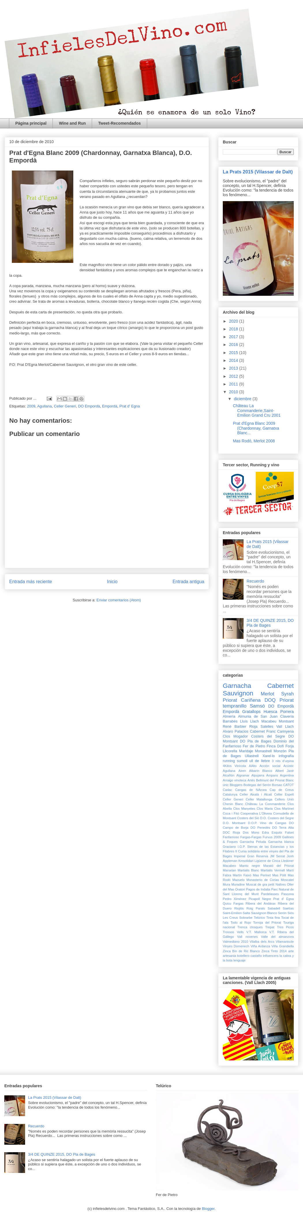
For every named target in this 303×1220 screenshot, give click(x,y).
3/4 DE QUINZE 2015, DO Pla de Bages (270, 623)
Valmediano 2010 (235, 941)
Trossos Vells (233, 932)
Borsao (277, 785)
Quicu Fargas (233, 903)
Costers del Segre (268, 736)
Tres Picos (285, 927)
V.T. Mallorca (256, 932)
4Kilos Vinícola (234, 766)
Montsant (286, 721)
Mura (226, 884)
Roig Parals (255, 908)
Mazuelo (238, 880)
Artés (251, 780)
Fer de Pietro (254, 746)
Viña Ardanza (260, 946)
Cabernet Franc (263, 731)
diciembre (243, 398)
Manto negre (250, 865)
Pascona (287, 894)
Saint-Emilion (232, 913)
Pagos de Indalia (258, 889)
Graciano (229, 846)
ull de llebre (259, 761)
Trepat (269, 927)
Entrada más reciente (30, 581)
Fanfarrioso (231, 837)
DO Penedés (260, 827)
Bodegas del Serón (257, 785)
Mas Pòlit (279, 875)
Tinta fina (273, 917)
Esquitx (277, 832)
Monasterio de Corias (262, 880)
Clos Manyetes (244, 808)
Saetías (288, 908)
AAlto (253, 766)
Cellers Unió (284, 799)
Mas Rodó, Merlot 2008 (254, 441)
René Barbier (234, 727)
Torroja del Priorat (267, 922)
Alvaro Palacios (235, 731)
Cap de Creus (282, 789)
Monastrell (263, 751)
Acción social (269, 766)
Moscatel (287, 880)
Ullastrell (252, 756)
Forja (289, 746)
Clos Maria (265, 808)
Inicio (112, 581)
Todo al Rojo (241, 922)
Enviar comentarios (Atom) (118, 600)
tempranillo (234, 706)
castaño (256, 955)
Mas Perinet (262, 875)
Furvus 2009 (272, 837)
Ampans (272, 775)
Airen (242, 770)
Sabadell (274, 908)
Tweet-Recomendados (119, 123)
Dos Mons (251, 832)
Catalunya (230, 794)
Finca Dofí (275, 746)
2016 (234, 344)
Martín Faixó (242, 875)
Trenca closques (250, 927)
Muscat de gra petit (260, 884)
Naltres (281, 884)
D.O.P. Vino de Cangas (267, 823)
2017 (234, 336)
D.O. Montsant (234, 823)
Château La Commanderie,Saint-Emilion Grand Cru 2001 (256, 410)
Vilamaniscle (285, 941)
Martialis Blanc (248, 870)
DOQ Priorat (279, 700)
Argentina (287, 775)
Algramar (242, 775)
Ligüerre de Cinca (267, 860)
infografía (286, 756)
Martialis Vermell (273, 870)
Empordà (109, 406)
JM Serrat (277, 856)
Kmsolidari (245, 860)
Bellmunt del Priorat (270, 780)
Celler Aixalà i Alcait (256, 794)
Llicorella (230, 751)
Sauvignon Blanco (264, 913)
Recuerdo (255, 581)
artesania (229, 955)
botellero (243, 955)
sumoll (242, 761)
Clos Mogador (235, 736)
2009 (31, 406)
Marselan (229, 870)
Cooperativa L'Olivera (256, 813)
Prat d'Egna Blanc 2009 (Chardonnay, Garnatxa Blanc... (256, 428)
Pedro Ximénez (234, 899)
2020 (234, 321)
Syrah (287, 694)
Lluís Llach (249, 721)
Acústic (288, 766)
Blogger (208, 1208)
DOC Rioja (231, 832)
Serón (282, 913)
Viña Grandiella (282, 946)
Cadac (227, 789)
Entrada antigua (188, 581)
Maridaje (246, 751)
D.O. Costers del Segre (277, 818)
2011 (234, 384)
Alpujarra (257, 775)
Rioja (253, 727)
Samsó (257, 706)
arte (291, 951)
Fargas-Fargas (250, 837)
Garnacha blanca (281, 841)
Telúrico (259, 917)
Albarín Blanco (260, 770)
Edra (265, 832)
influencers (270, 955)
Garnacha (237, 685)
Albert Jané (284, 770)
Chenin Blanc (233, 804)
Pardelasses (270, 894)
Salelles (267, 727)
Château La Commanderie (265, 804)
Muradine (238, 884)
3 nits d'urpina (283, 761)
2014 (234, 360)
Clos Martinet (284, 808)
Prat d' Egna (129, 406)
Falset (289, 832)
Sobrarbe (246, 917)
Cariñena (251, 700)
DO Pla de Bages (255, 741)
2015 (234, 352)
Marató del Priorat (278, 865)
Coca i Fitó (231, 813)
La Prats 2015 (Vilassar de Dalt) (258, 171)
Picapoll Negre (259, 899)
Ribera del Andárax (261, 903)
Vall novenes (247, 936)
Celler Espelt (284, 794)
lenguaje (239, 960)
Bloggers (236, 785)
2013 (234, 368)
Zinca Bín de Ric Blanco (241, 951)
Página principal (30, 123)
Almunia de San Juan (258, 716)
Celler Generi (65, 406)
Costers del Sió (248, 818)
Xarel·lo (269, 756)
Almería (229, 716)
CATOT (288, 785)
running (229, 761)
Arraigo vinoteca (234, 780)
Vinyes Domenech (236, 946)
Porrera (287, 711)
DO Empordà (89, 406)
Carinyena (285, 731)
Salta (246, 913)
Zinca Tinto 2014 (274, 951)
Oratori (240, 889)
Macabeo (229, 865)
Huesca (270, 711)
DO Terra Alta (283, 827)
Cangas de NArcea (251, 789)
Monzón (280, 751)
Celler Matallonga (259, 799)
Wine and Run (72, 123)
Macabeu (268, 721)
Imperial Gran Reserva (251, 856)
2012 (234, 376)
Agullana (44, 406)
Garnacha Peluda (253, 841)
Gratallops (251, 711)
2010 (234, 392)
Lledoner (287, 860)
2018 (234, 329)
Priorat (230, 700)
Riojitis (239, 908)
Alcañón (228, 775)
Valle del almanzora (277, 936)
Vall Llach (285, 727)
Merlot (267, 694)
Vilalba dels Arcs (262, 941)
